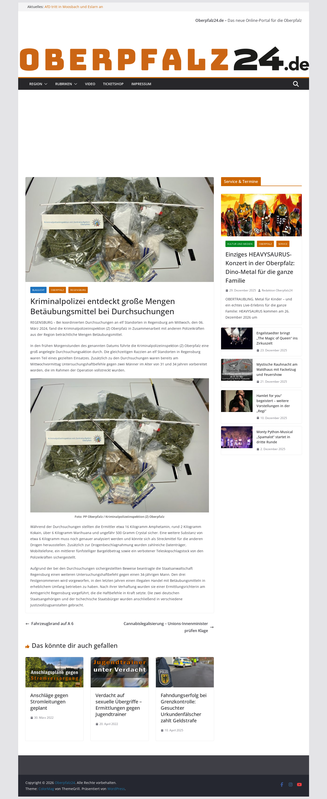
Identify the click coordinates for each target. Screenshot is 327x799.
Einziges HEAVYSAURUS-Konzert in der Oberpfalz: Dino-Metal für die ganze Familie (260, 267)
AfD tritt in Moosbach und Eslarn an (74, 6)
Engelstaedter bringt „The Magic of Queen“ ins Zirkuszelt (277, 338)
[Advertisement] (163, 141)
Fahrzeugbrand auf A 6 (49, 623)
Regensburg (78, 290)
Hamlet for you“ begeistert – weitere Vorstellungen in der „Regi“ (273, 403)
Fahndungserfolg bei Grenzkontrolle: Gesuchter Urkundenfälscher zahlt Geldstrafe (184, 708)
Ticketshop (113, 84)
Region (35, 84)
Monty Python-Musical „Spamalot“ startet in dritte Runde (274, 436)
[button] (45, 84)
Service (282, 244)
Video (90, 84)
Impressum (141, 84)
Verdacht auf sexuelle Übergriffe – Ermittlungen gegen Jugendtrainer (119, 704)
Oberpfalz (57, 290)
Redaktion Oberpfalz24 (277, 290)
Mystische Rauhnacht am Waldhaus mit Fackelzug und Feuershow (276, 369)
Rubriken (63, 84)
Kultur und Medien (240, 244)
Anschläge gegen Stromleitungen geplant (49, 701)
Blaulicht (38, 290)
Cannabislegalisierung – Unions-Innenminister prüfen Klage (169, 627)
